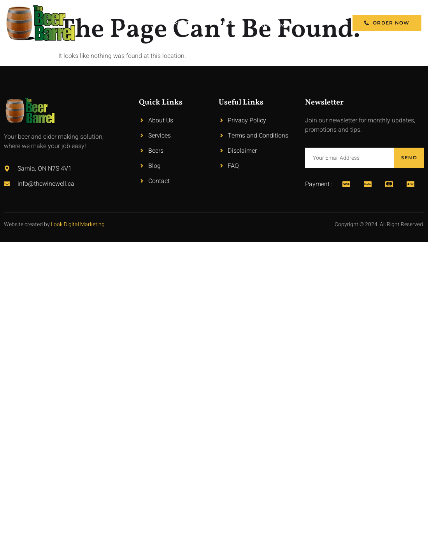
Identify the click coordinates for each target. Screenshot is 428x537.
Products (139, 23)
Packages (226, 23)
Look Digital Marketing (78, 224)
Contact (319, 23)
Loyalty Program (270, 22)
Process (182, 23)
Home (101, 23)
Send (409, 157)
